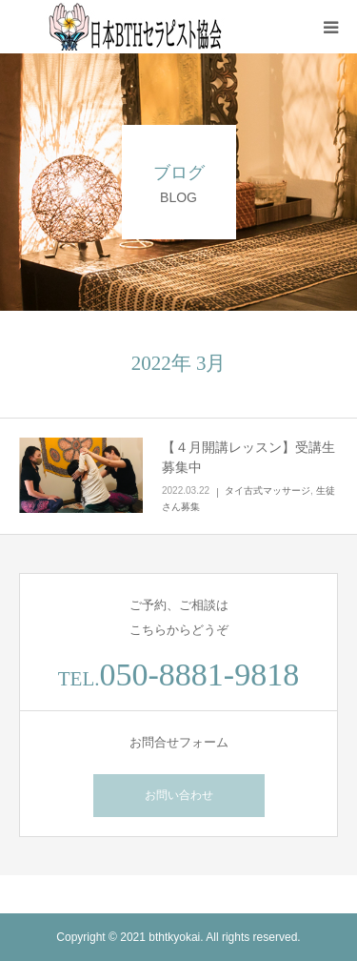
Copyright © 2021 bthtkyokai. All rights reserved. (178, 937)
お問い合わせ (179, 795)
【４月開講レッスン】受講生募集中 (248, 457)
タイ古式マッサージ (267, 490)
